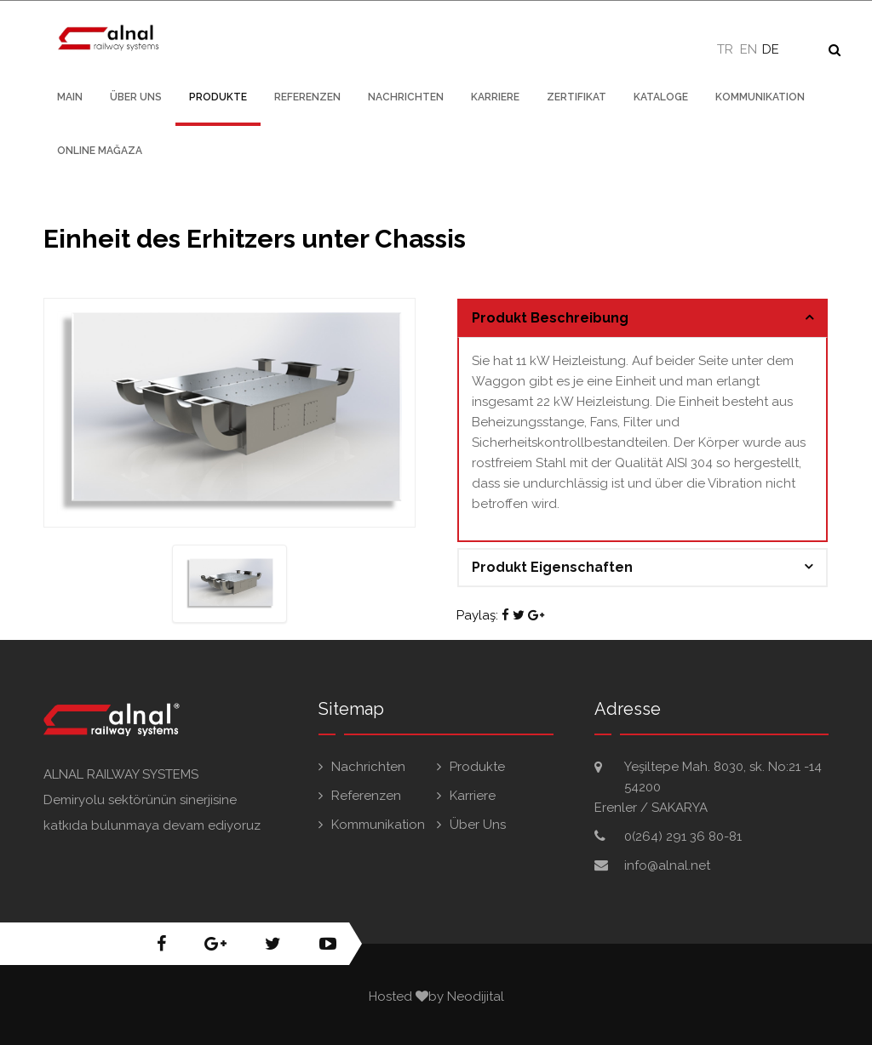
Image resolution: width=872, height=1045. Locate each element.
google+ (215, 943)
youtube (327, 943)
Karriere (495, 97)
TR (725, 49)
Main (70, 97)
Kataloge (661, 97)
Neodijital (475, 996)
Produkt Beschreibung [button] (550, 318)
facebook (161, 943)
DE (770, 49)
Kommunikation (760, 97)
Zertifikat (576, 97)
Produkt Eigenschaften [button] (552, 567)
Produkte (218, 97)
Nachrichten (368, 766)
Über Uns (136, 97)
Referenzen (307, 97)
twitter (273, 943)
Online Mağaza (99, 151)
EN (748, 49)
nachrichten (406, 97)
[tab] (642, 318)
